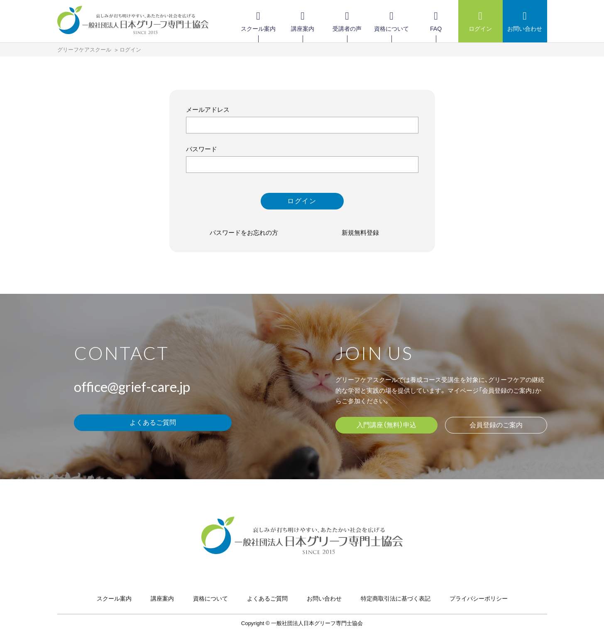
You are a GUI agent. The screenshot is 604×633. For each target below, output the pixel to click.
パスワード (201, 149)
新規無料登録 (360, 232)
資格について (210, 598)
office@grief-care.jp (132, 386)
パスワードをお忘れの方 (244, 232)
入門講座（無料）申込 (386, 425)
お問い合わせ (324, 598)
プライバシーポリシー (479, 598)
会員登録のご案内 (496, 425)
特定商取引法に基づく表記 (395, 598)
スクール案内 (114, 598)
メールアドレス (208, 109)
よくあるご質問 (153, 422)
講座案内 (162, 598)
